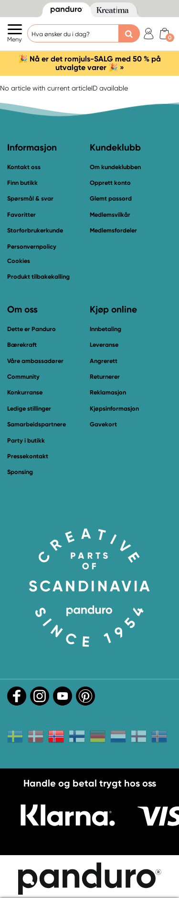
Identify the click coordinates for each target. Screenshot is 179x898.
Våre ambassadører (35, 360)
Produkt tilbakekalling (38, 276)
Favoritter (21, 214)
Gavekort (103, 424)
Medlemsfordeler (113, 230)
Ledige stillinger (29, 408)
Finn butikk (22, 182)
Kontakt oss (24, 167)
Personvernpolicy (31, 246)
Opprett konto (110, 182)
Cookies (18, 261)
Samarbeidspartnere (36, 424)
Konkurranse (24, 392)
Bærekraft (22, 344)
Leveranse (104, 344)
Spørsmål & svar (30, 198)
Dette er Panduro (31, 329)
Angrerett (103, 360)
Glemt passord (111, 198)
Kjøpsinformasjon (114, 408)
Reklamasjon (108, 392)
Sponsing (20, 471)
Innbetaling (105, 329)
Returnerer (105, 376)
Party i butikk (26, 440)
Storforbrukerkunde (35, 230)
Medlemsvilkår (110, 214)
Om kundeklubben (115, 167)
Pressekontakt (27, 456)
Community (23, 376)
